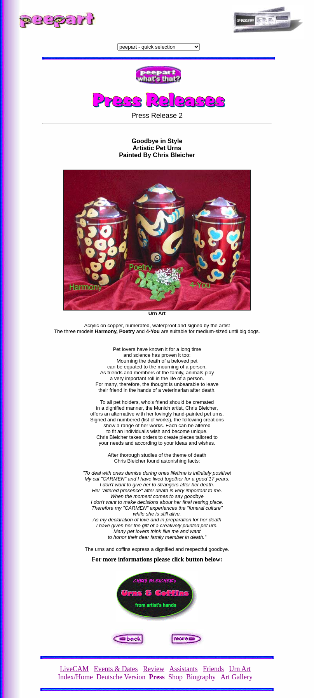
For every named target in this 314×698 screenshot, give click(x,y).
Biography (201, 677)
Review (153, 669)
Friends (213, 669)
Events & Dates (116, 669)
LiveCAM (74, 669)
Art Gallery (236, 677)
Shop (175, 677)
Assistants (183, 669)
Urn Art (240, 669)
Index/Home (75, 677)
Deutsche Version (120, 677)
